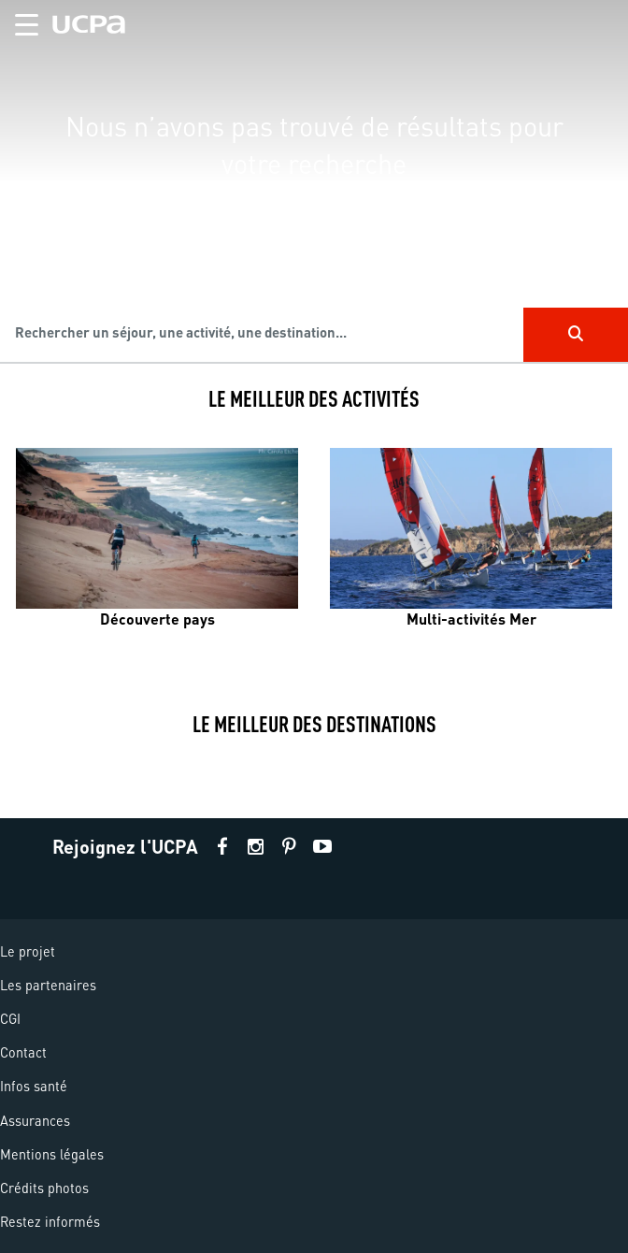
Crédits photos (44, 1187)
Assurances (35, 1120)
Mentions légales (52, 1153)
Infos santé (33, 1085)
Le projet (27, 951)
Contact (23, 1052)
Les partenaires (48, 984)
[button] (19, 21)
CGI (10, 1018)
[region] (314, 182)
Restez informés (50, 1221)
